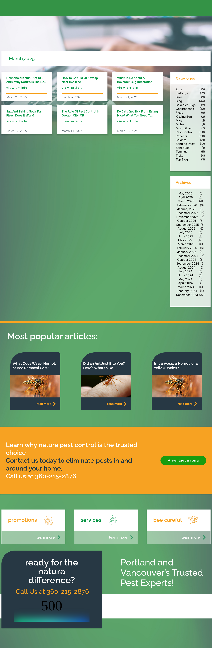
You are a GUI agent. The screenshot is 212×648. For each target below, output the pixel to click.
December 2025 (187, 213)
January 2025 (186, 252)
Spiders (181, 140)
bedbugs (182, 93)
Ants (179, 89)
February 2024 (187, 291)
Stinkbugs (182, 148)
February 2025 (187, 248)
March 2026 (186, 201)
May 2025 (185, 240)
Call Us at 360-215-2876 (51, 591)
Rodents (181, 136)
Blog (179, 101)
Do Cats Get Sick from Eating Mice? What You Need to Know (137, 115)
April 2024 (185, 283)
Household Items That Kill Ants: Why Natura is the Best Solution (26, 82)
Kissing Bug (184, 116)
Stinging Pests (185, 144)
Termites (181, 151)
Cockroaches (185, 109)
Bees (179, 97)
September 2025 (187, 224)
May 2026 (185, 193)
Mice (179, 120)
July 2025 (185, 232)
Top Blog (182, 159)
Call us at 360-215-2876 (41, 476)
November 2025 (187, 217)
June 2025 (185, 236)
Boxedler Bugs (186, 105)
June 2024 (185, 275)
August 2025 (186, 228)
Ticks (179, 155)
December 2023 (187, 295)
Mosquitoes (184, 128)
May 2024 (185, 279)
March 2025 (186, 244)
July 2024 (185, 271)
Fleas (179, 112)
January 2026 (186, 209)
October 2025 (186, 220)
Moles (180, 124)
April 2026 (185, 197)
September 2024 (187, 263)
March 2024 (186, 287)
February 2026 (187, 205)
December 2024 (187, 256)
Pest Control (184, 132)
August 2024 (186, 267)
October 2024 (186, 259)
